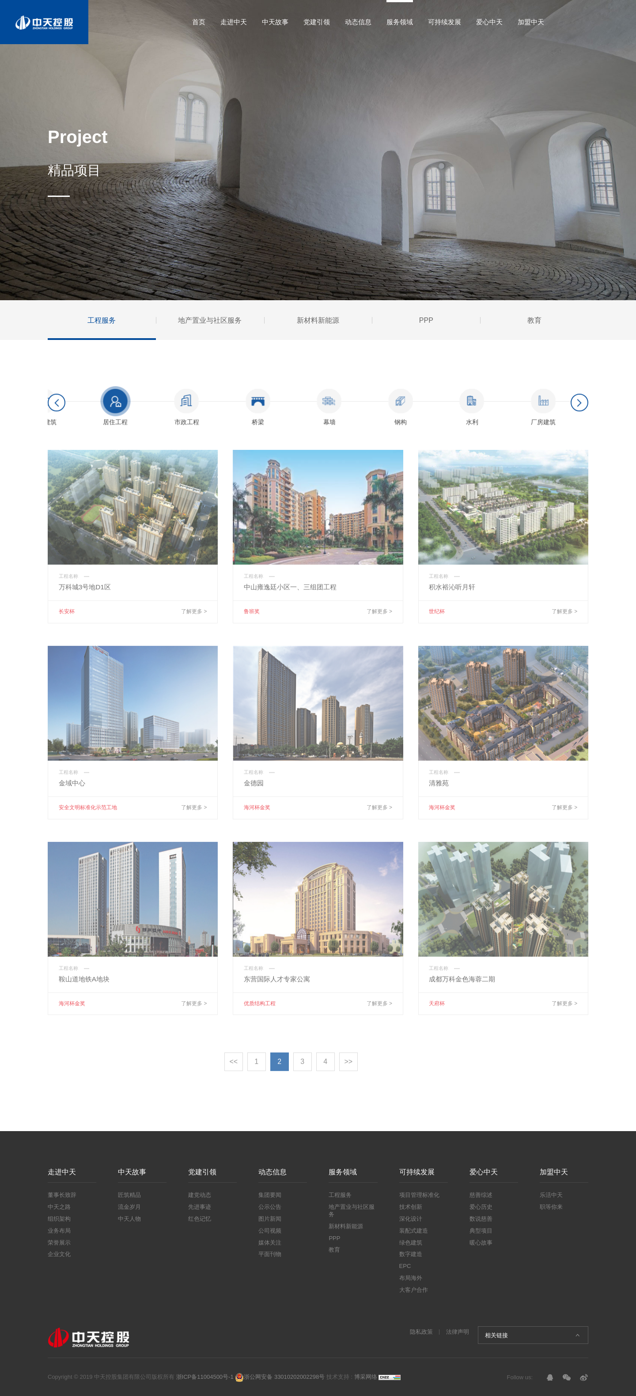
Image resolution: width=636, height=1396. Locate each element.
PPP (334, 1238)
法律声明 (457, 1331)
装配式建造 (413, 1230)
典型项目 (480, 1230)
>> (348, 1070)
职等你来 (551, 1207)
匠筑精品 (129, 1195)
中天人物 (129, 1218)
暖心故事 (480, 1242)
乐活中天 (551, 1195)
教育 (334, 1249)
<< (233, 1070)
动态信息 (358, 22)
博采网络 (365, 1376)
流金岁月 (129, 1207)
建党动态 (199, 1195)
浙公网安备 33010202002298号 (280, 1376)
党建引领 (316, 22)
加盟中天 (531, 22)
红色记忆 (199, 1218)
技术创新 (410, 1207)
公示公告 (269, 1207)
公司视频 (269, 1230)
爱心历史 (480, 1207)
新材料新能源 (346, 1226)
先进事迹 (199, 1207)
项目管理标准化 (419, 1195)
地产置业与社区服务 (352, 1211)
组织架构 (59, 1218)
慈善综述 (480, 1195)
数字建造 (410, 1254)
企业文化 (59, 1254)
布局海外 (410, 1278)
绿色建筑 (410, 1242)
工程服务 (340, 1195)
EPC (405, 1266)
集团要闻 (269, 1195)
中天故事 (275, 22)
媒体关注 (269, 1242)
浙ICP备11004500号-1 (205, 1376)
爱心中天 (489, 22)
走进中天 (233, 22)
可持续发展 (444, 22)
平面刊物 (269, 1254)
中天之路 (59, 1207)
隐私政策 (421, 1331)
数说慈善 (480, 1218)
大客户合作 (413, 1290)
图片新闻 (269, 1218)
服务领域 (399, 22)
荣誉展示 (59, 1242)
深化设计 (410, 1218)
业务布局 (59, 1230)
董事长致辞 (62, 1195)
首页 (198, 22)
